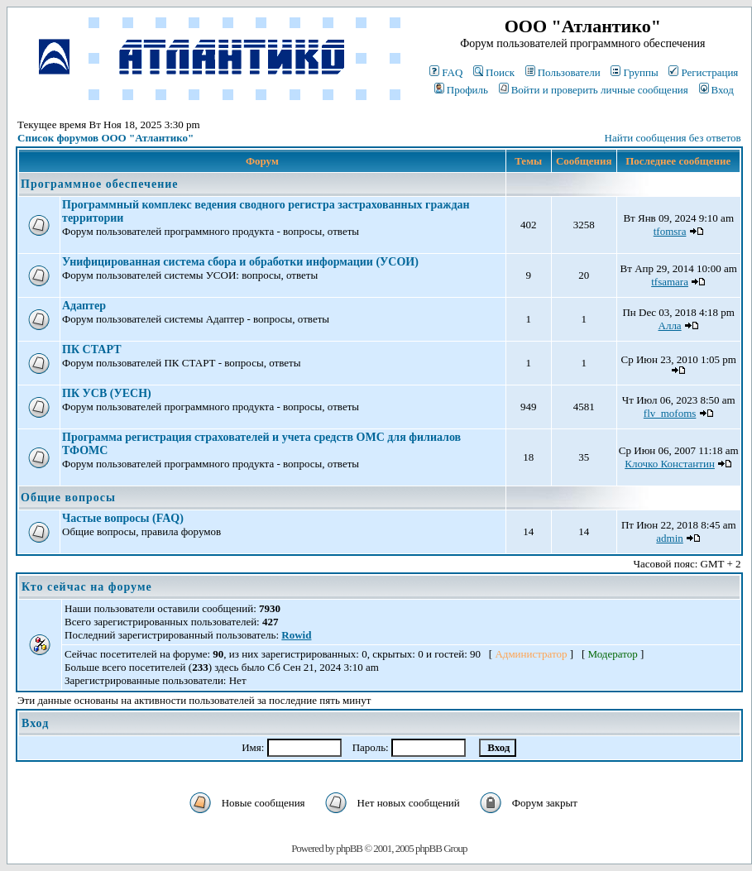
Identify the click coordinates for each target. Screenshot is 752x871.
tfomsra (670, 231)
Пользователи (563, 72)
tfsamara (669, 281)
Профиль (461, 90)
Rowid (296, 635)
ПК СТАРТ (91, 349)
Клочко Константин (670, 463)
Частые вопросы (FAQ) (123, 518)
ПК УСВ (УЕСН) (106, 393)
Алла (670, 325)
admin (669, 538)
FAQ (445, 72)
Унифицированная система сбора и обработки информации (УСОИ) (240, 262)
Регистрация (703, 72)
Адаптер (84, 305)
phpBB (349, 848)
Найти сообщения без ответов (673, 138)
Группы (634, 72)
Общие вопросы (68, 497)
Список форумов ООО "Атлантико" (105, 138)
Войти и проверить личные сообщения (593, 90)
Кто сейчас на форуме (87, 587)
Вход (716, 90)
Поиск (494, 72)
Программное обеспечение (99, 184)
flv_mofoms (670, 413)
